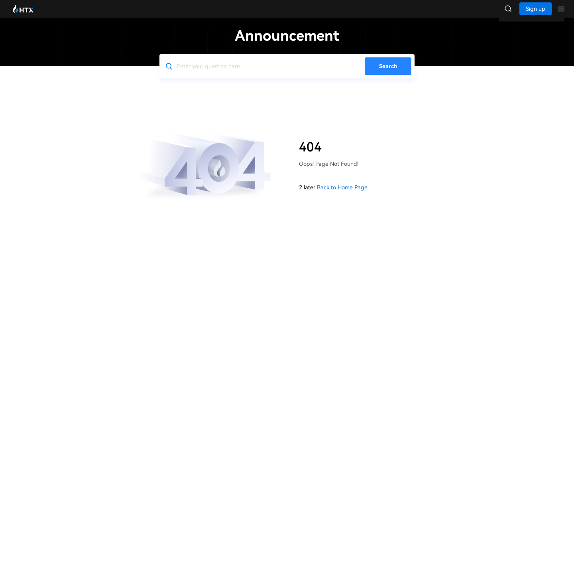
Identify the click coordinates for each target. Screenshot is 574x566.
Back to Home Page (342, 195)
